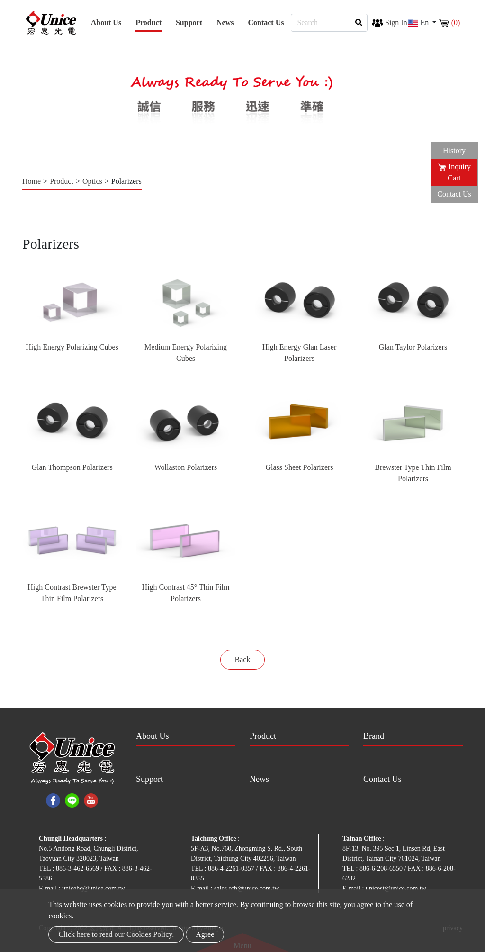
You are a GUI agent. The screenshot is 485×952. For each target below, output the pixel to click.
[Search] (329, 23)
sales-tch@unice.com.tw (246, 888)
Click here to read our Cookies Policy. (116, 934)
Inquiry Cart (454, 172)
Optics (92, 181)
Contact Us (266, 22)
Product (61, 181)
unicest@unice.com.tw (396, 888)
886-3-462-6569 (78, 868)
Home (31, 181)
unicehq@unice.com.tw (93, 888)
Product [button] (148, 22)
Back (243, 660)
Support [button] (189, 22)
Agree (205, 934)
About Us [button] (106, 22)
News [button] (225, 22)
